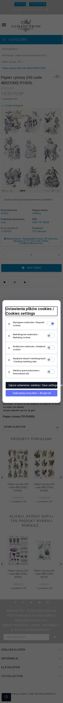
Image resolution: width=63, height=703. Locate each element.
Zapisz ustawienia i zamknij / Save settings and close (32, 385)
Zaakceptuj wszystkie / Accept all (31, 393)
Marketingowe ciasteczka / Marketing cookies (25, 336)
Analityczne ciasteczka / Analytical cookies (29, 348)
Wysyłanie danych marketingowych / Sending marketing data (29, 360)
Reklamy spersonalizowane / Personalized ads (26, 372)
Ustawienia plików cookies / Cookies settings (30, 311)
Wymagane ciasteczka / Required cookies (28, 324)
